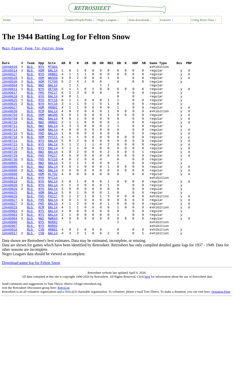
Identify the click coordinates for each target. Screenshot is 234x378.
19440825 (9, 222)
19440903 (9, 244)
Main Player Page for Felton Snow (32, 49)
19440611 (9, 97)
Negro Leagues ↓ (108, 20)
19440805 (9, 186)
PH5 (41, 102)
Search (38, 20)
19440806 (9, 191)
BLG (30, 71)
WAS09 (53, 84)
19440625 (9, 111)
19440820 (9, 213)
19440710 (9, 137)
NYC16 (53, 111)
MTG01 (53, 71)
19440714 (9, 146)
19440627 (9, 120)
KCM (41, 124)
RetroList (64, 325)
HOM (41, 75)
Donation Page (220, 329)
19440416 (9, 71)
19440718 (9, 155)
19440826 (9, 226)
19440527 (9, 80)
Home (7, 20)
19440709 (9, 133)
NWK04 (53, 253)
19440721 (9, 160)
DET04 (53, 97)
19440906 (9, 257)
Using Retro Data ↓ (203, 20)
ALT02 (53, 200)
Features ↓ (166, 20)
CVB (41, 266)
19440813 (9, 204)
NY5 (41, 71)
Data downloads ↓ (140, 20)
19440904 (9, 253)
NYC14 (53, 204)
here (147, 314)
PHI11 (53, 155)
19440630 (9, 124)
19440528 (9, 84)
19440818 (9, 208)
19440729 (9, 177)
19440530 (9, 89)
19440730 (9, 182)
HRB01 (53, 80)
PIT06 (53, 89)
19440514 (9, 75)
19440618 (9, 106)
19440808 (9, 200)
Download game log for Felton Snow (31, 300)
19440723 (9, 164)
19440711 (9, 142)
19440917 (9, 271)
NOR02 (53, 257)
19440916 (9, 266)
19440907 (9, 262)
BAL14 (53, 75)
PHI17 (53, 102)
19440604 (9, 93)
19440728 (9, 173)
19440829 (9, 239)
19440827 (9, 231)
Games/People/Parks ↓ (80, 20)
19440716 (9, 151)
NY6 (41, 80)
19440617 (9, 102)
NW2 (41, 93)
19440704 (9, 128)
